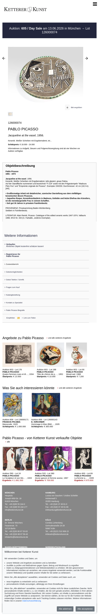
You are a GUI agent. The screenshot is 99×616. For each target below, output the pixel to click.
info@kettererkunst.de (14, 510)
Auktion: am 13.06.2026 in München (45, 28)
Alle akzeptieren (85, 609)
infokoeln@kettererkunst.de (57, 534)
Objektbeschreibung (20, 165)
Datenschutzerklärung (31, 601)
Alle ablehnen (65, 609)
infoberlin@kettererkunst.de (16, 537)
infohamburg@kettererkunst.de (58, 510)
